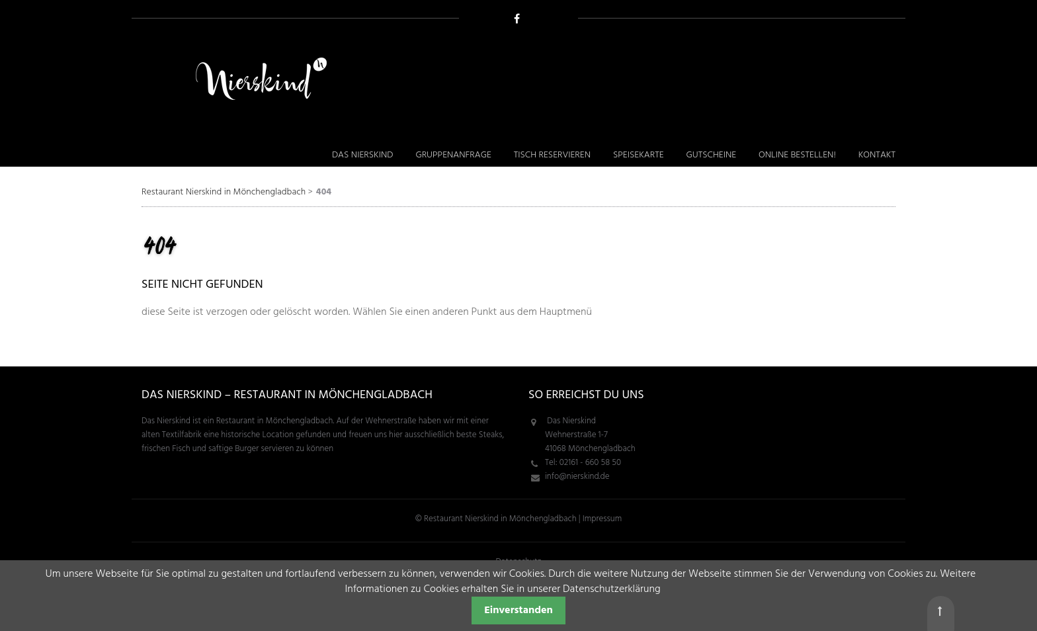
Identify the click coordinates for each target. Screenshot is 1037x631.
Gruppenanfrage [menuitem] (453, 155)
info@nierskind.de (577, 477)
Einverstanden (518, 610)
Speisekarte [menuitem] (638, 155)
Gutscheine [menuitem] (711, 155)
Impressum (602, 519)
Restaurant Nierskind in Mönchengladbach (224, 192)
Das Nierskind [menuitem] (363, 155)
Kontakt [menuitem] (876, 155)
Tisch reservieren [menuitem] (552, 155)
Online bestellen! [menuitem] (797, 155)
